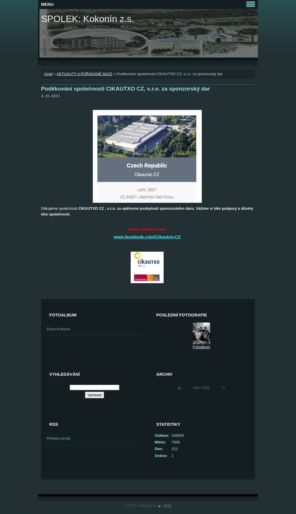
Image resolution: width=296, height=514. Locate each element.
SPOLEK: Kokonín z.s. (87, 19)
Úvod (48, 74)
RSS (167, 505)
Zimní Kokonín (59, 329)
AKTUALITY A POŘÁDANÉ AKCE (84, 74)
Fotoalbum (201, 347)
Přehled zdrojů (59, 438)
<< (179, 387)
